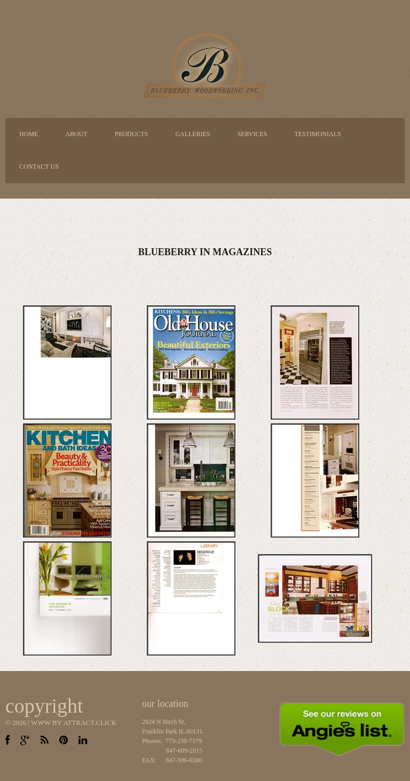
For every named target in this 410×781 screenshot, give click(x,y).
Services (252, 134)
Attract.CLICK (90, 723)
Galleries (192, 134)
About (76, 134)
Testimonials (317, 134)
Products (131, 134)
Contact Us (39, 166)
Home (28, 134)
